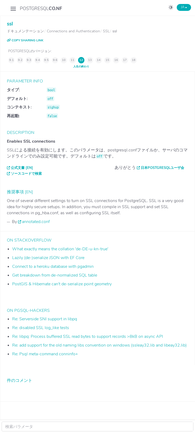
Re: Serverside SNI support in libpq (44, 319)
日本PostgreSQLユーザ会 (162, 167)
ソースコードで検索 (26, 173)
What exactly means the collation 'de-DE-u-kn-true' (60, 249)
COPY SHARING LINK (25, 40)
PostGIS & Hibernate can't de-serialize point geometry (62, 284)
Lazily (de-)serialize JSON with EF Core (48, 258)
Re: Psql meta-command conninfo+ (45, 354)
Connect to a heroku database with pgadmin (53, 266)
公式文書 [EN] (22, 167)
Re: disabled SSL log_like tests (40, 328)
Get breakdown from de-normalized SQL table (54, 275)
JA (184, 7)
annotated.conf (36, 222)
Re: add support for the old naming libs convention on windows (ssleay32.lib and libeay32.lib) (99, 345)
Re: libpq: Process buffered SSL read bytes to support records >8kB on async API (87, 336)
